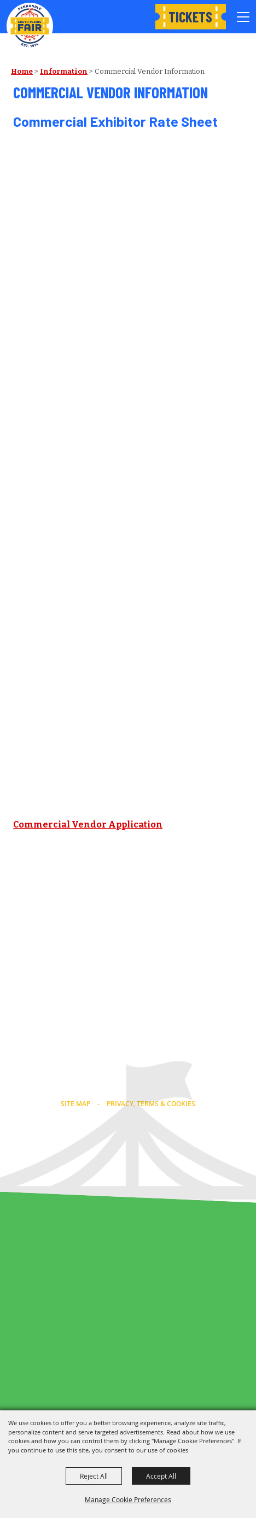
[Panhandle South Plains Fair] (30, 26)
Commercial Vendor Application (87, 824)
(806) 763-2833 (128, 1072)
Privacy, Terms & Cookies (151, 1103)
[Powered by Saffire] (151, 1163)
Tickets (190, 16)
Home (22, 71)
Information (64, 71)
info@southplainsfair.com (128, 1086)
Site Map (75, 1103)
